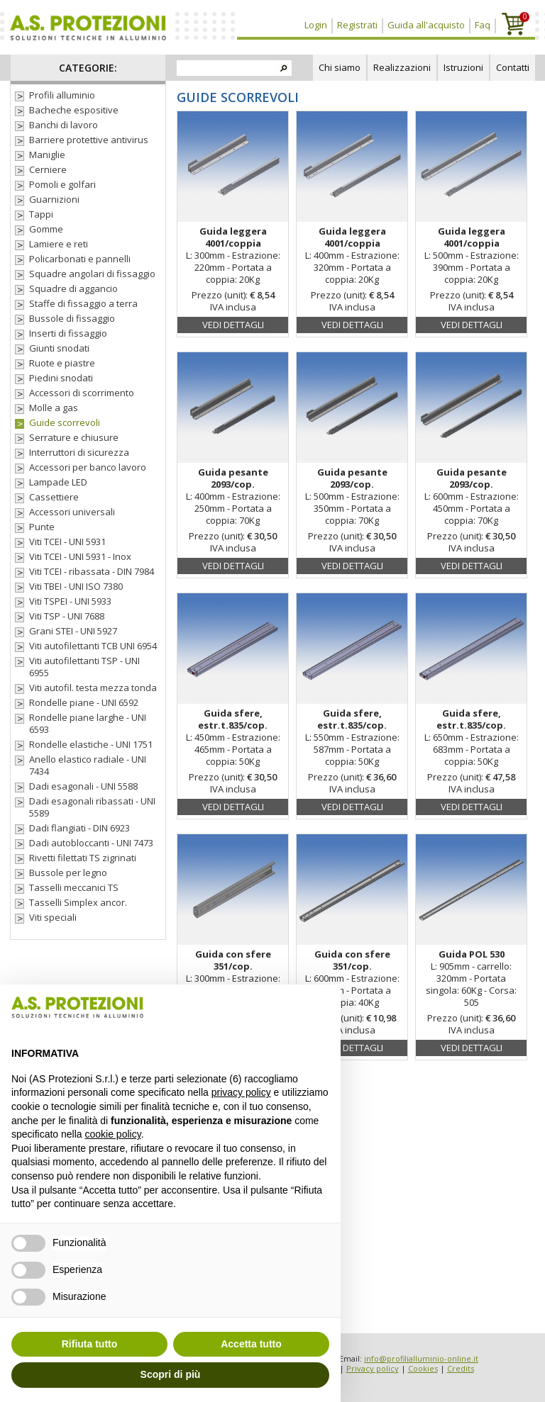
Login (315, 24)
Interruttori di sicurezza (79, 453)
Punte (42, 527)
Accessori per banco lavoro (87, 467)
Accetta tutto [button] (251, 1344)
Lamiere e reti (58, 244)
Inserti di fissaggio (68, 333)
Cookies (423, 1368)
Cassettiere (54, 497)
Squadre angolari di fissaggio (92, 274)
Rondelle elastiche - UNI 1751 (91, 745)
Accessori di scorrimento (81, 393)
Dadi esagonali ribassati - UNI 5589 (92, 807)
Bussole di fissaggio (72, 319)
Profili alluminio (62, 95)
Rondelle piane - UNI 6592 (83, 703)
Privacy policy (372, 1368)
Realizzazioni (402, 67)
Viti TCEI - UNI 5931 (67, 542)
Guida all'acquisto (426, 24)
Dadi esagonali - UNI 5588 (83, 786)
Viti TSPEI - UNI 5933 (70, 601)
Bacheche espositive (74, 110)
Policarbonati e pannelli (80, 259)
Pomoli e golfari (62, 185)
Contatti (512, 67)
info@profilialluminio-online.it (421, 1358)
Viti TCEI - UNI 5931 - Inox (80, 557)
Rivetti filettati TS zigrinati (82, 858)
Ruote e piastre (62, 363)
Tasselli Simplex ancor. (78, 903)
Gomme (46, 229)
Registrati (357, 24)
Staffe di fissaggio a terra (83, 304)
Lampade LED (58, 482)
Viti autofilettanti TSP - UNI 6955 (84, 667)
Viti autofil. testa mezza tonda (93, 688)
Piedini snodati (61, 378)
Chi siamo (339, 67)
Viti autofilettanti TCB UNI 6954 (93, 646)
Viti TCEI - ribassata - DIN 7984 (91, 572)
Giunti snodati (59, 348)
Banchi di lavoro (63, 125)
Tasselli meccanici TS (74, 888)
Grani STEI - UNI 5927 (73, 631)
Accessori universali (72, 512)
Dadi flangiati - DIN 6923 (79, 828)
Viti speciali (53, 918)
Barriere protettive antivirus (88, 140)
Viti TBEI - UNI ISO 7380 (76, 587)
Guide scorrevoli (64, 423)
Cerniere (48, 170)
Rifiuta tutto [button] (90, 1344)
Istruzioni (463, 67)
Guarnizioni (54, 200)
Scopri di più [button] (171, 1374)
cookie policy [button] (113, 1134)
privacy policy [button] (241, 1092)
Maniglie (47, 155)
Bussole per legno (68, 873)
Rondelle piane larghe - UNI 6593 (87, 724)
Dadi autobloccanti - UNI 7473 (91, 843)
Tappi (41, 214)
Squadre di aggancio (73, 289)
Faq (482, 24)
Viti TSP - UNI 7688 (66, 616)
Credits (460, 1368)
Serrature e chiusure (74, 438)
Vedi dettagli (233, 324)
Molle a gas (53, 408)
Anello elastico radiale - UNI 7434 (87, 765)
